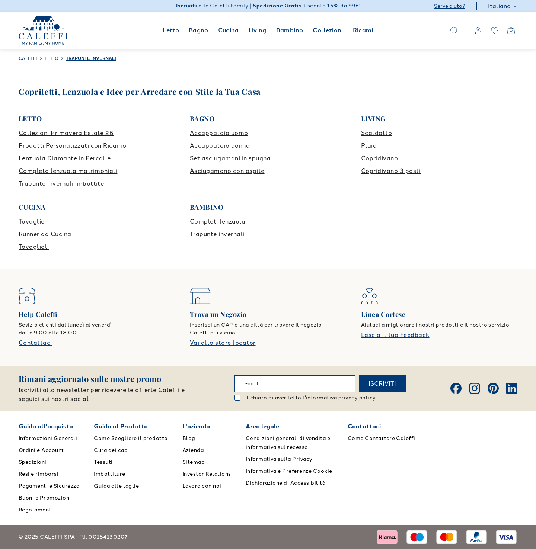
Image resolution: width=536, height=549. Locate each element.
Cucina (228, 30)
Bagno (198, 30)
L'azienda (196, 426)
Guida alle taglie (116, 486)
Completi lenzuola (217, 221)
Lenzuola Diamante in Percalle (65, 158)
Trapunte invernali (217, 234)
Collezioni (328, 30)
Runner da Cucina (45, 234)
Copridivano (379, 158)
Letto (171, 30)
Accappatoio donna (220, 145)
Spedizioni (33, 462)
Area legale (262, 426)
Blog (188, 438)
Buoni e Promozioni (45, 498)
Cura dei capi (111, 450)
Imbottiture (109, 474)
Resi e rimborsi (38, 474)
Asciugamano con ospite (227, 170)
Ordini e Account (41, 450)
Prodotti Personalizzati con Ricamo (72, 145)
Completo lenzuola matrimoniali (68, 170)
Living (258, 30)
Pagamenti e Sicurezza (49, 486)
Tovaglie (32, 221)
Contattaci (35, 342)
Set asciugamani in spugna (230, 158)
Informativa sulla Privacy (279, 459)
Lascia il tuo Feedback (395, 334)
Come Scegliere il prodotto (131, 438)
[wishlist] (494, 30)
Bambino (289, 30)
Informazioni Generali (48, 438)
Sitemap (193, 462)
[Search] (454, 30)
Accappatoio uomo (219, 133)
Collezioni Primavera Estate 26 (66, 133)
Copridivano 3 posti (391, 170)
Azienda (193, 450)
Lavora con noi (201, 486)
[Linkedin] (511, 388)
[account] (478, 30)
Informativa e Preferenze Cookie (289, 471)
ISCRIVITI (382, 383)
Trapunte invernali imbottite (61, 183)
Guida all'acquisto (46, 426)
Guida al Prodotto (121, 426)
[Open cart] (511, 30)
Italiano (502, 6)
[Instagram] (474, 388)
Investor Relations (206, 474)
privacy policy (357, 398)
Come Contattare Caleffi (381, 438)
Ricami (363, 30)
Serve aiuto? (449, 6)
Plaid (369, 145)
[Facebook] (456, 388)
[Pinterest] (493, 388)
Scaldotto (376, 133)
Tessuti (103, 462)
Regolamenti (36, 510)
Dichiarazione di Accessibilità (285, 483)
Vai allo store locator (223, 342)
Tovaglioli (34, 246)
